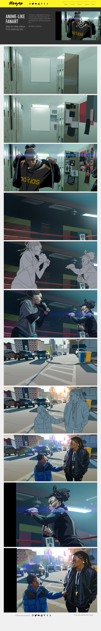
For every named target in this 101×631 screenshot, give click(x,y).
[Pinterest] (42, 4)
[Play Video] (81, 26)
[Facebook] (44, 4)
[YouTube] (36, 4)
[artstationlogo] (39, 4)
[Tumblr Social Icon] (47, 4)
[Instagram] (30, 4)
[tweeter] (33, 4)
